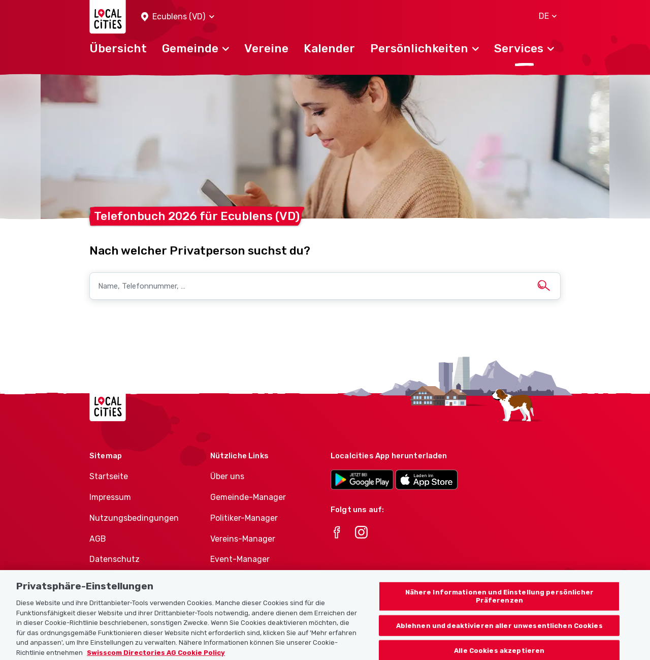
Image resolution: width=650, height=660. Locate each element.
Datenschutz (114, 559)
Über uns (227, 476)
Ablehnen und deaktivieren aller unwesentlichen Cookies (499, 637)
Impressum (110, 497)
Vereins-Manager (242, 539)
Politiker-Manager (244, 518)
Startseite (108, 476)
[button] (177, 17)
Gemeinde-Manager (248, 497)
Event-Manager (240, 559)
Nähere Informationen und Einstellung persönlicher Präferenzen (499, 607)
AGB (97, 539)
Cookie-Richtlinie (122, 580)
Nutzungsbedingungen (134, 518)
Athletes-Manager (245, 580)
